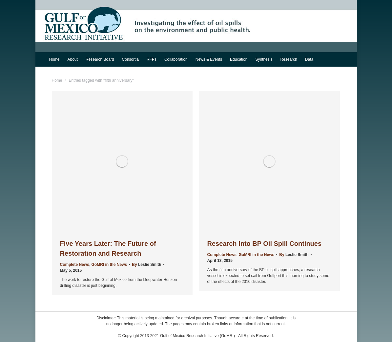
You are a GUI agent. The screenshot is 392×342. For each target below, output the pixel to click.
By (146, 264)
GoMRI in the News (109, 264)
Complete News (74, 264)
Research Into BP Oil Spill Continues (264, 243)
